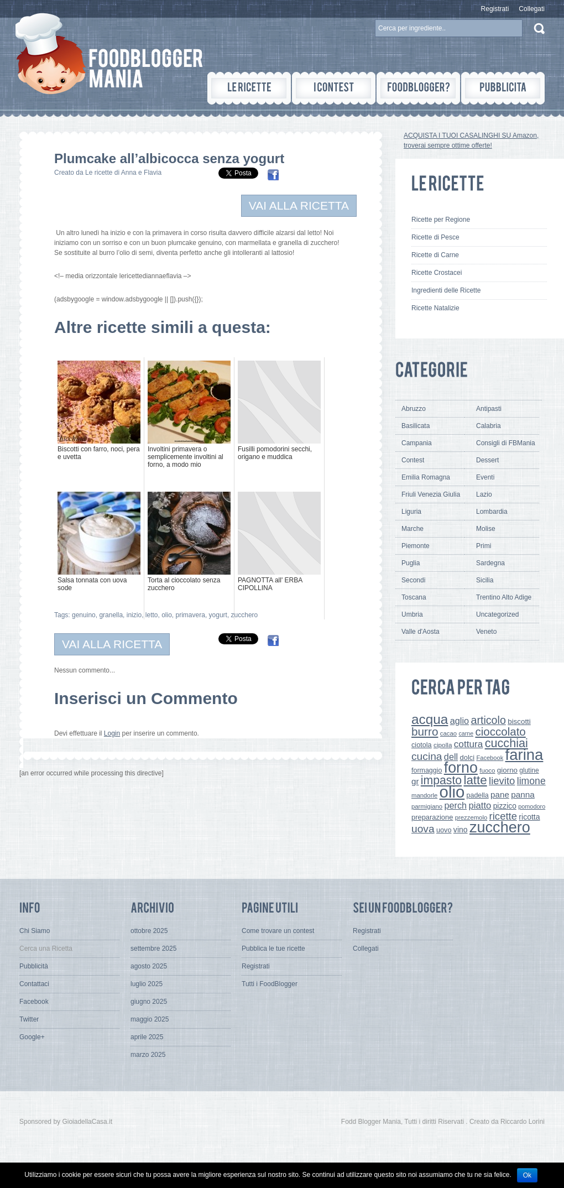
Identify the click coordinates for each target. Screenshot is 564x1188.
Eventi (485, 477)
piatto (479, 805)
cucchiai (506, 743)
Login (112, 733)
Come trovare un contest (278, 931)
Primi (483, 546)
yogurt (218, 615)
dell (451, 757)
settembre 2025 (153, 948)
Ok (527, 1175)
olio (166, 615)
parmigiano (426, 806)
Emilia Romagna (425, 477)
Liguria (411, 511)
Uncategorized (497, 614)
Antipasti (489, 409)
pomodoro (531, 806)
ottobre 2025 (149, 931)
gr (415, 781)
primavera (190, 615)
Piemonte (415, 546)
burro (424, 731)
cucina (426, 756)
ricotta (529, 816)
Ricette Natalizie (435, 308)
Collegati (532, 9)
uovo (444, 830)
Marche (412, 529)
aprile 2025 (146, 1037)
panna (523, 794)
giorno (507, 770)
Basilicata (415, 426)
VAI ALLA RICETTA (299, 205)
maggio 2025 (149, 1019)
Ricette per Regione (440, 219)
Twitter (29, 1019)
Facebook (489, 757)
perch (455, 805)
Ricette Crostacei (436, 273)
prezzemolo (471, 817)
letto (151, 615)
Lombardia (492, 511)
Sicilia (484, 580)
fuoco (487, 770)
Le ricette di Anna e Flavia (123, 172)
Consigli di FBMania (505, 443)
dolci (467, 757)
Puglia (410, 563)
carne (465, 733)
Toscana (413, 597)
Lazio (484, 494)
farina (524, 754)
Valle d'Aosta (420, 631)
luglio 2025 (146, 984)
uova (423, 829)
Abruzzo (413, 409)
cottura (468, 743)
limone (531, 780)
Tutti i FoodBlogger (269, 984)
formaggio (426, 770)
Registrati (495, 9)
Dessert (487, 460)
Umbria (412, 614)
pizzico (504, 805)
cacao (448, 733)
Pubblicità (33, 966)
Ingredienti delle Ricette (446, 290)
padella (478, 795)
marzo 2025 (147, 1055)
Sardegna (490, 563)
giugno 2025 (148, 1001)
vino (460, 829)
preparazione (432, 817)
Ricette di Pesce (435, 237)
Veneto (486, 631)
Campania (416, 443)
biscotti (519, 721)
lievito (502, 780)
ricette (503, 816)
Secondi (413, 580)
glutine (529, 770)
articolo (488, 720)
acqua (429, 719)
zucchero (244, 615)
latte (475, 780)
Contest (412, 460)
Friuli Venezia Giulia (430, 494)
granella (111, 615)
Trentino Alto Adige (503, 597)
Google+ (32, 1037)
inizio (134, 615)
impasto (441, 780)
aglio (459, 721)
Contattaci (34, 984)
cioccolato (500, 731)
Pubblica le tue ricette (273, 948)
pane (499, 794)
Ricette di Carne (435, 255)
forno (461, 767)
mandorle (424, 795)
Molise (485, 529)
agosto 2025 (148, 966)
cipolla (443, 744)
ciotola (421, 745)
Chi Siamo (34, 931)
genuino (84, 615)
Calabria (488, 426)
